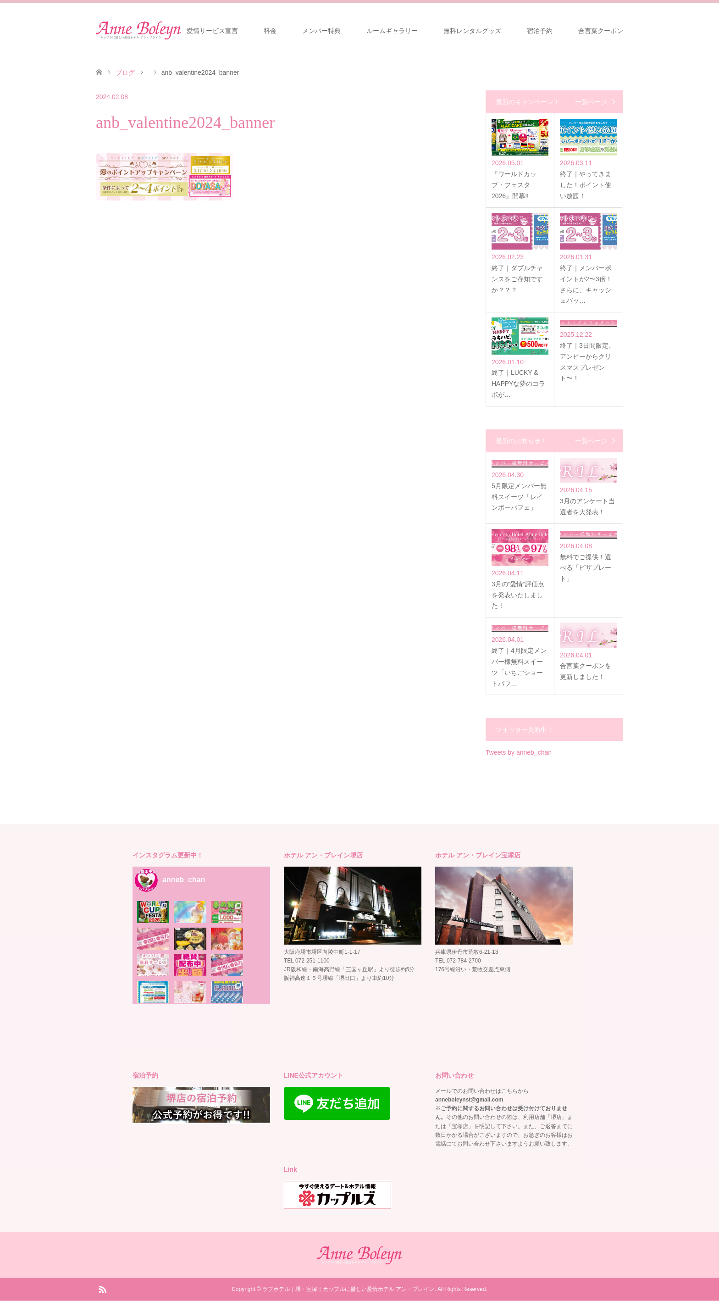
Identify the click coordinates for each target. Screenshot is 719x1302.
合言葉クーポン (600, 30)
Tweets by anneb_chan (519, 753)
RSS (102, 1290)
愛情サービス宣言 (212, 30)
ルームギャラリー (392, 30)
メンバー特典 (321, 30)
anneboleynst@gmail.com (469, 1101)
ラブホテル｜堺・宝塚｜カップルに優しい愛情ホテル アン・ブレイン (348, 1290)
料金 (270, 30)
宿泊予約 (540, 30)
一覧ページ (591, 102)
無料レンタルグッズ (472, 30)
